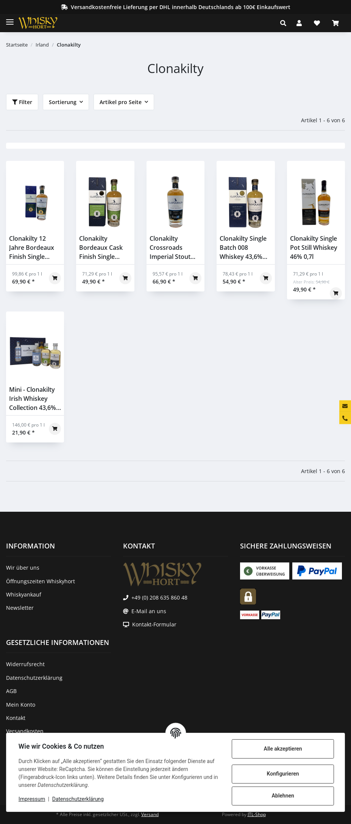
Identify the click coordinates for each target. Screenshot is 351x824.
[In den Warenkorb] (55, 278)
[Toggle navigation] (10, 18)
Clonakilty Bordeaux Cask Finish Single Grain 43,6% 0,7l (102, 247)
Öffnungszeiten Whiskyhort (40, 581)
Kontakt (15, 717)
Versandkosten (25, 731)
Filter (22, 102)
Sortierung (62, 102)
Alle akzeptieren (283, 749)
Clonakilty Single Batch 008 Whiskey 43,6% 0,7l (243, 247)
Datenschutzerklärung (78, 799)
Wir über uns (22, 567)
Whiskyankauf (23, 594)
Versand (150, 814)
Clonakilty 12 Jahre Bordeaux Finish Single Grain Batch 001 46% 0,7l (32, 247)
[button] (285, 23)
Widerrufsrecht (25, 664)
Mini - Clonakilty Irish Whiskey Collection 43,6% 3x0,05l (32, 398)
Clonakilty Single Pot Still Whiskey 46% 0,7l (313, 247)
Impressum (32, 799)
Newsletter (20, 607)
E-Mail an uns (148, 611)
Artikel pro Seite (121, 102)
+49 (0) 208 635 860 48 (159, 597)
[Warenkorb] (335, 23)
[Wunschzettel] (317, 23)
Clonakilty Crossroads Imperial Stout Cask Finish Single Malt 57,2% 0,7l (175, 247)
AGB (11, 691)
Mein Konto (20, 704)
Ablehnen (282, 796)
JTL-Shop (257, 814)
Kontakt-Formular (154, 624)
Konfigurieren (283, 774)
